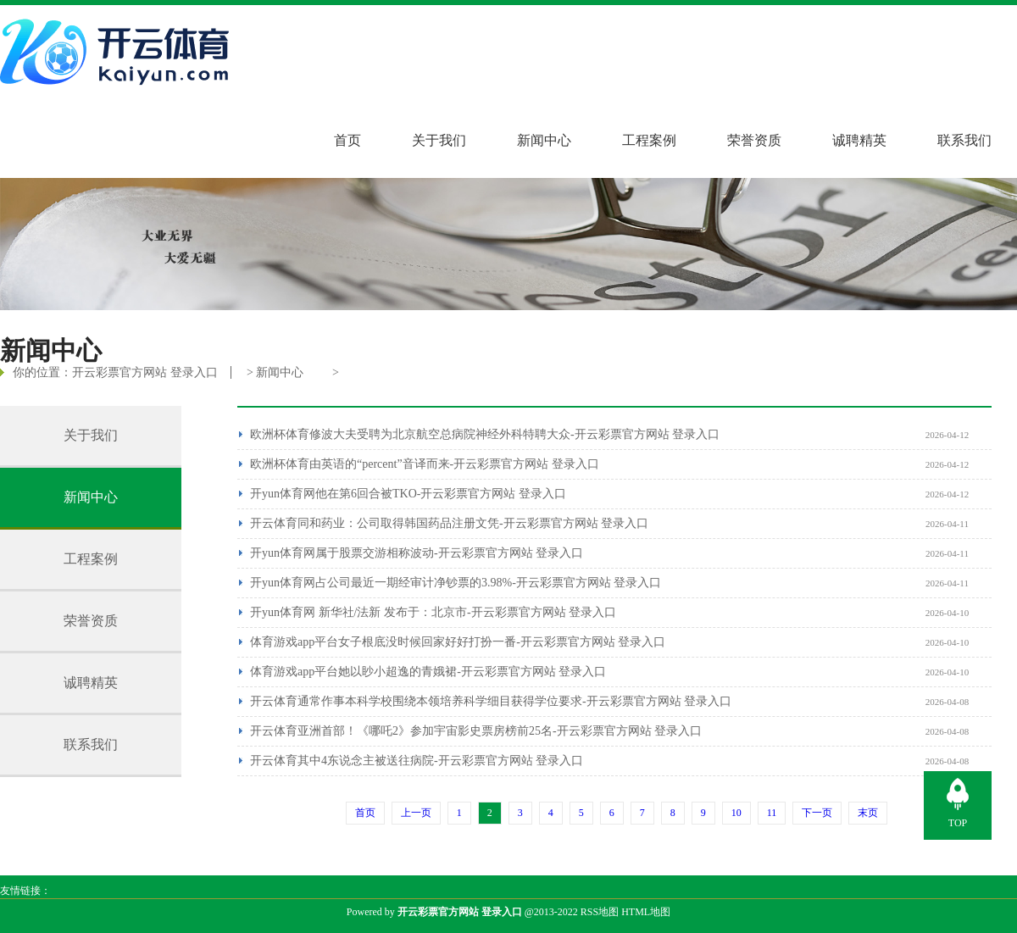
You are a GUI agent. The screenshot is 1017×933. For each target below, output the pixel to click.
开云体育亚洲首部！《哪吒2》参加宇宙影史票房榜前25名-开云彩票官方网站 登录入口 (476, 731)
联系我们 (964, 140)
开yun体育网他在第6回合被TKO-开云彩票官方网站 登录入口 (408, 493)
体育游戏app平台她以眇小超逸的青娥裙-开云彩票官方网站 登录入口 (428, 671)
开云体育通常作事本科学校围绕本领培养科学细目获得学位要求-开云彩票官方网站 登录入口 (490, 701)
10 (736, 813)
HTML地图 (645, 912)
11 (772, 813)
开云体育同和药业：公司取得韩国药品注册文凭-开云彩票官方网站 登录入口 (449, 523)
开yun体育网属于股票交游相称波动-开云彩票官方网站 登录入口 (416, 553)
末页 (868, 813)
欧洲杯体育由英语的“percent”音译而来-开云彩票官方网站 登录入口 (424, 464)
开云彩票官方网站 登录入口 (145, 372)
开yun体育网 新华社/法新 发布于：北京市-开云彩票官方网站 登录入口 (433, 612)
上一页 (416, 813)
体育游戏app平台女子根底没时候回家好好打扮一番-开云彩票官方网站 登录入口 (457, 642)
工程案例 (649, 140)
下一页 (817, 813)
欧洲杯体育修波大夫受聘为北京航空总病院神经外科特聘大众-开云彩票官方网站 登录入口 (485, 434)
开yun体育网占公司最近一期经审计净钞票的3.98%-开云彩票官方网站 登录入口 (455, 582)
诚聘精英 (859, 140)
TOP (957, 823)
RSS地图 (600, 912)
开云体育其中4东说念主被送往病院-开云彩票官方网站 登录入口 (416, 760)
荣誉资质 (754, 140)
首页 (347, 140)
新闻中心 (544, 140)
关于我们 (439, 140)
